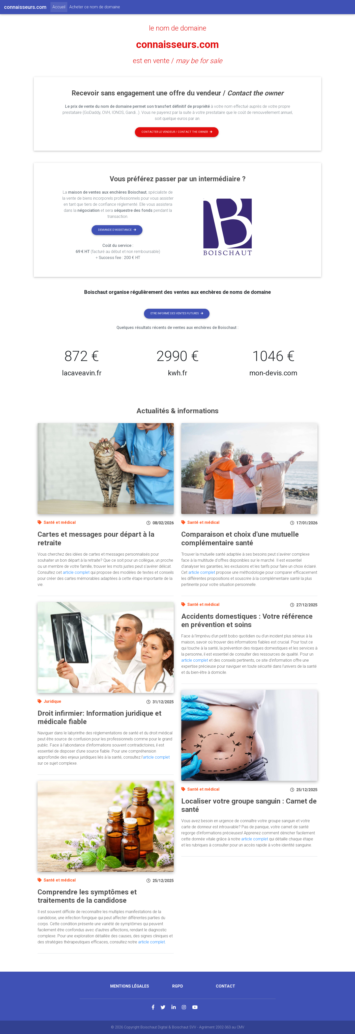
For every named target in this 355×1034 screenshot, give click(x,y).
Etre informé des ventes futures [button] (177, 313)
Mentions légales (129, 986)
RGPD (177, 986)
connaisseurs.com (177, 44)
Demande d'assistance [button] (117, 229)
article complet (76, 572)
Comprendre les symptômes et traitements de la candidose (87, 896)
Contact (225, 986)
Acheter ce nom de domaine (94, 7)
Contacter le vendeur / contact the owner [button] (176, 132)
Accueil (59, 6)
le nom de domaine (177, 28)
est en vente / (177, 61)
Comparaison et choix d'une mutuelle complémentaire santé (240, 538)
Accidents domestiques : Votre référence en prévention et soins (247, 620)
